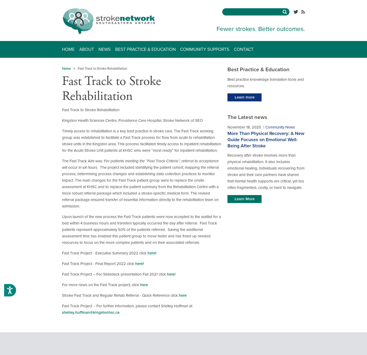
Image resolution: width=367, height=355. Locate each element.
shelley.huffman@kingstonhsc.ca (90, 312)
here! (152, 253)
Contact (244, 49)
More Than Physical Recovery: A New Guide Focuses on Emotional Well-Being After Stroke (265, 140)
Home (68, 49)
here (171, 274)
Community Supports (204, 49)
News (104, 49)
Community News (280, 127)
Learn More (245, 199)
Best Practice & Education (145, 49)
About (86, 49)
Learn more (245, 97)
